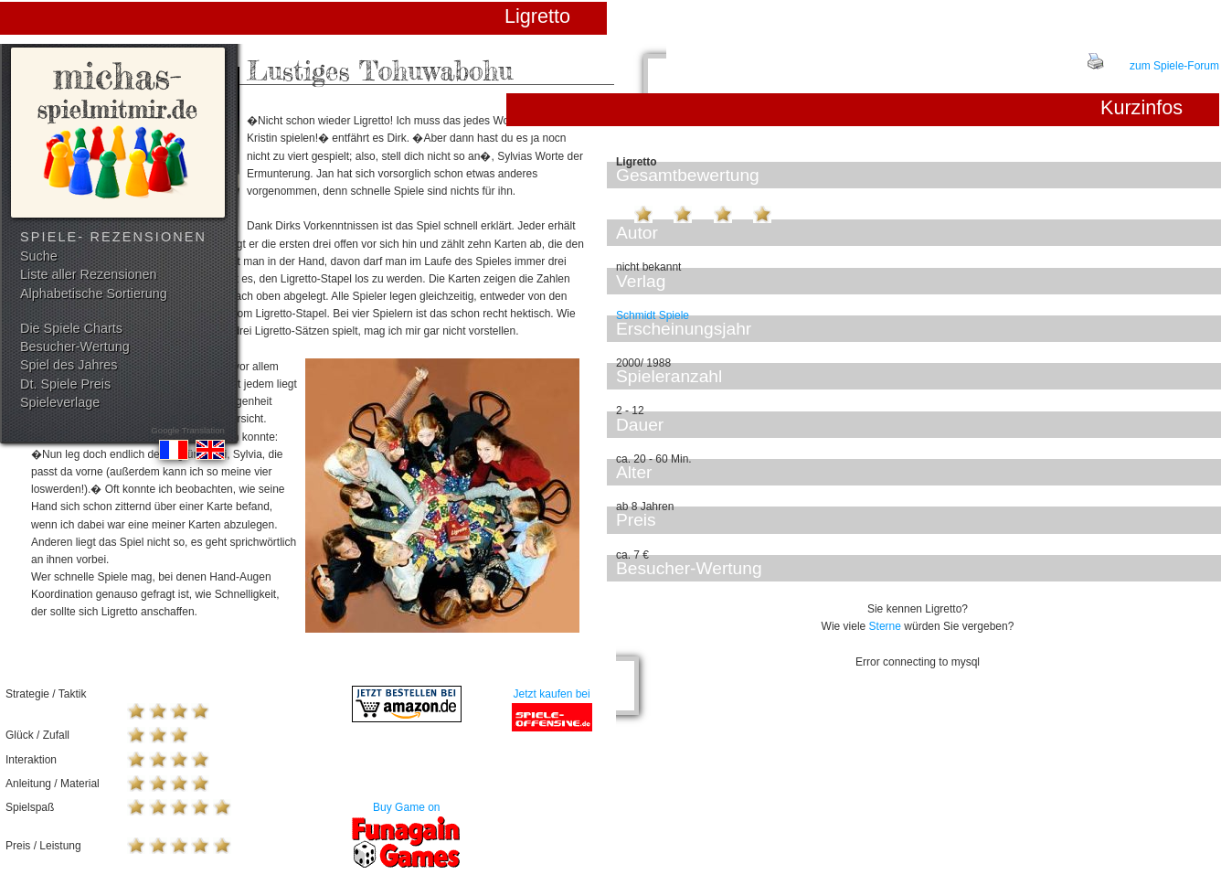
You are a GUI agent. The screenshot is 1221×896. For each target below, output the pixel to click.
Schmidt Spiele (652, 315)
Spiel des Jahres (68, 364)
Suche (39, 256)
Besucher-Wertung (75, 346)
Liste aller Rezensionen (88, 274)
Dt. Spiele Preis (65, 384)
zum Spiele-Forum (1174, 65)
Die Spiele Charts (71, 328)
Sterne (885, 626)
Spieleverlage (60, 402)
